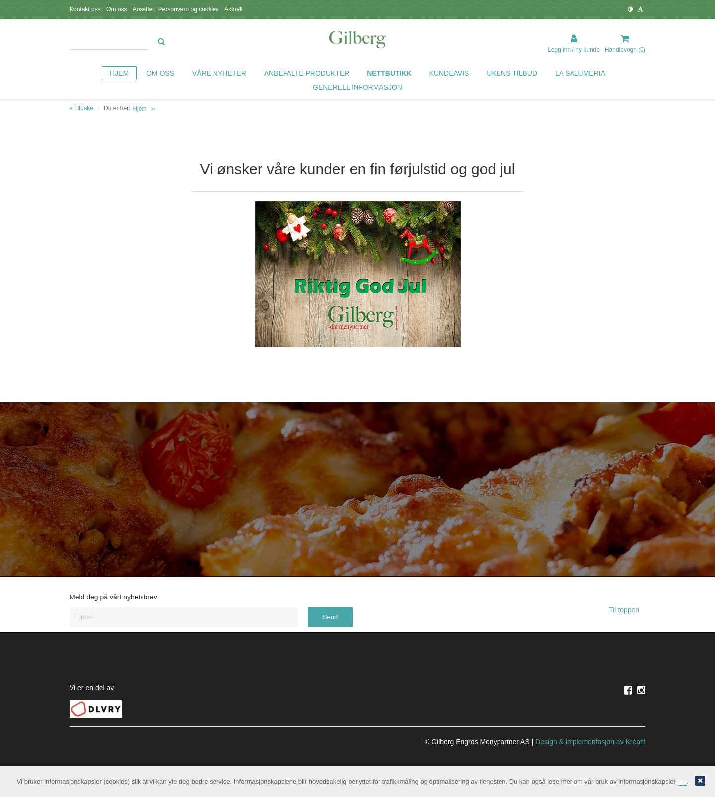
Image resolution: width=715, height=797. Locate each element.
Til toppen (627, 610)
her (682, 781)
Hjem (139, 108)
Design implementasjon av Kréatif (590, 742)
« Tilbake (81, 108)
